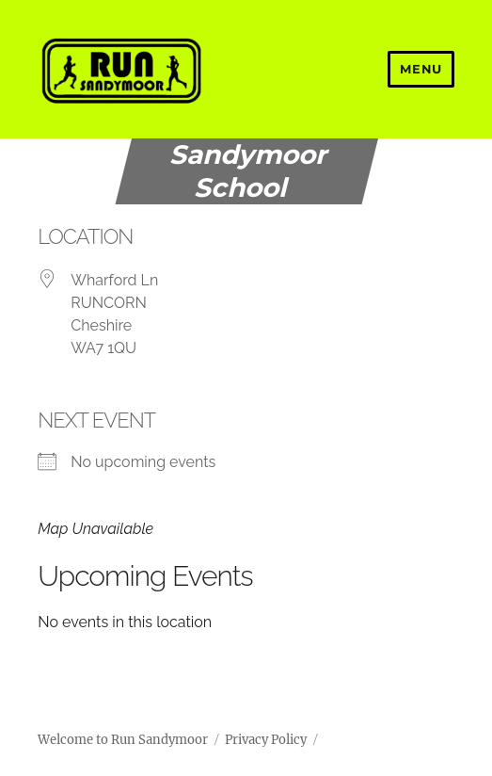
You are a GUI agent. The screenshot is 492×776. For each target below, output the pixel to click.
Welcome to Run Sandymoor (123, 740)
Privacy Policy (266, 740)
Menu (420, 68)
